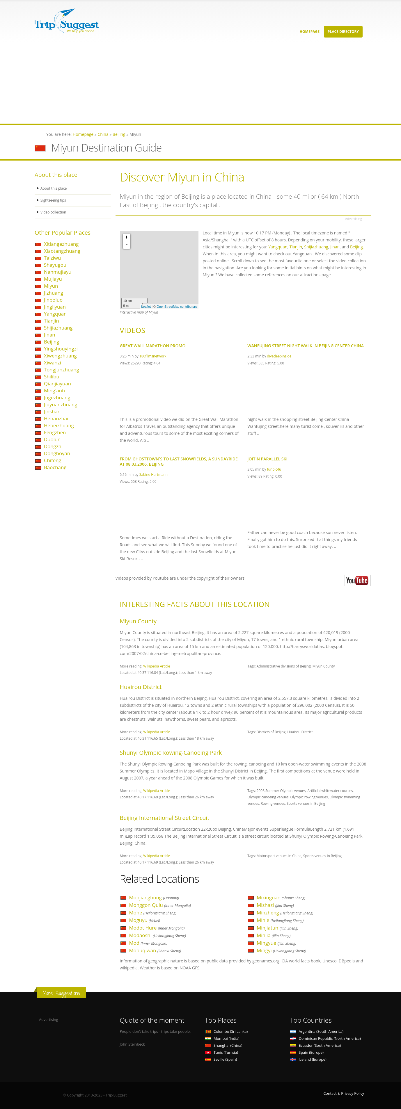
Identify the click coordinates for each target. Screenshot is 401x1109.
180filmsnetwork (152, 356)
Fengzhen (55, 432)
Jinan (49, 334)
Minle (280, 920)
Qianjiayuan (57, 383)
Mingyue (276, 942)
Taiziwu (52, 257)
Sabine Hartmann (153, 474)
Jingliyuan (55, 306)
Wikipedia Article (156, 666)
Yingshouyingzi (61, 348)
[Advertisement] (174, 83)
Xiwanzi (52, 362)
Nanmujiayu (58, 271)
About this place (54, 188)
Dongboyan (57, 453)
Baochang (55, 467)
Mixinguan (281, 897)
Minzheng (285, 912)
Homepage (310, 31)
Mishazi (275, 905)
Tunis (221, 1052)
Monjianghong (154, 897)
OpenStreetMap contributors (177, 306)
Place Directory (343, 31)
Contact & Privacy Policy (343, 1093)
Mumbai (222, 1038)
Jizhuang (53, 292)
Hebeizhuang (59, 425)
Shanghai (223, 1045)
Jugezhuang (57, 397)
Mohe (153, 912)
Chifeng (52, 460)
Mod (148, 942)
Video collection (53, 212)
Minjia (273, 935)
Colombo (226, 1031)
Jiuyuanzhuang (60, 404)
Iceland (308, 1059)
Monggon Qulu (160, 905)
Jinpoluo (53, 299)
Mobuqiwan (155, 950)
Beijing (51, 341)
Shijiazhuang (58, 327)
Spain (307, 1052)
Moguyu (144, 920)
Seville (221, 1059)
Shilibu (51, 376)
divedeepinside (279, 356)
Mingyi (281, 950)
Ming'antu (55, 390)
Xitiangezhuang (61, 244)
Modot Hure (157, 927)
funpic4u (274, 469)
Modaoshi (157, 935)
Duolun (52, 439)
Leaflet (146, 306)
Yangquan (55, 313)
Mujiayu (53, 278)
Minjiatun (277, 927)
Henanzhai (56, 418)
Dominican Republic (325, 1038)
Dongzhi (53, 446)
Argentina (317, 1031)
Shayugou (55, 264)
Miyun (51, 285)
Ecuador (315, 1045)
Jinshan (52, 411)
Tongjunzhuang (61, 369)
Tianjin (51, 320)
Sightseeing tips (53, 200)
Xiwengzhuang (60, 355)
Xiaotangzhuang (62, 251)
